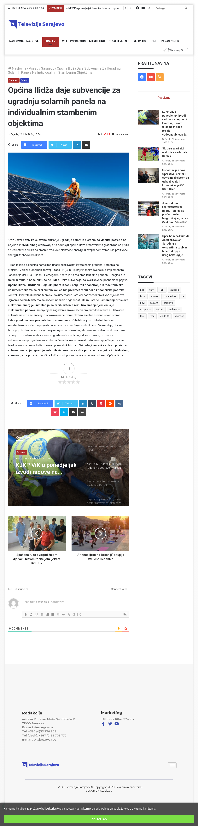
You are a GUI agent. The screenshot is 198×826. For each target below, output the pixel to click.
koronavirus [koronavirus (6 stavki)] (170, 296)
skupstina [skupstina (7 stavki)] (145, 309)
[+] (79, 614)
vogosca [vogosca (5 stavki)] (179, 316)
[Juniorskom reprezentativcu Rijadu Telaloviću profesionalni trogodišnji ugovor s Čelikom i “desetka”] (148, 208)
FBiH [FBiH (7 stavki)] (162, 289)
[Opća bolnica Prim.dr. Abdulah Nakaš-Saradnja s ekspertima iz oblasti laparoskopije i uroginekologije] (148, 241)
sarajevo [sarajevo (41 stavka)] (168, 303)
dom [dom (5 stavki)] (151, 289)
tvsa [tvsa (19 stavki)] (152, 316)
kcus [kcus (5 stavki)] (142, 296)
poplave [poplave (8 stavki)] (154, 303)
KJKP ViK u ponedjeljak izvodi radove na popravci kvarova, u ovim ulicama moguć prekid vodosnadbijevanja (46, 468)
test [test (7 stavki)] (142, 316)
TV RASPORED (169, 41)
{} (74, 614)
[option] (69, 467)
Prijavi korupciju (144, 41)
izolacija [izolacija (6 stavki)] (174, 289)
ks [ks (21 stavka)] (183, 296)
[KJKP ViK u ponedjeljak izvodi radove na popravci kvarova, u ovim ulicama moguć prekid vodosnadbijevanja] (148, 117)
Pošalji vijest (118, 41)
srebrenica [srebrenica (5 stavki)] (174, 309)
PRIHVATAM (99, 819)
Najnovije (33, 41)
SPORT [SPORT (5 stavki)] (159, 309)
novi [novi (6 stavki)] (142, 303)
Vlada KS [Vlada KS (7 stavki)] (164, 316)
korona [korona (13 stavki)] (154, 296)
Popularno (164, 97)
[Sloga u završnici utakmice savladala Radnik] (148, 154)
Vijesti (33, 68)
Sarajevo (50, 41)
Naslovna (16, 41)
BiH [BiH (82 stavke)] (142, 289)
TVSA (63, 41)
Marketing (97, 41)
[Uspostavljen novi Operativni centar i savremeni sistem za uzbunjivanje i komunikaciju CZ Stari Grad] (148, 175)
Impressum (78, 41)
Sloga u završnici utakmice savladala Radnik (174, 152)
